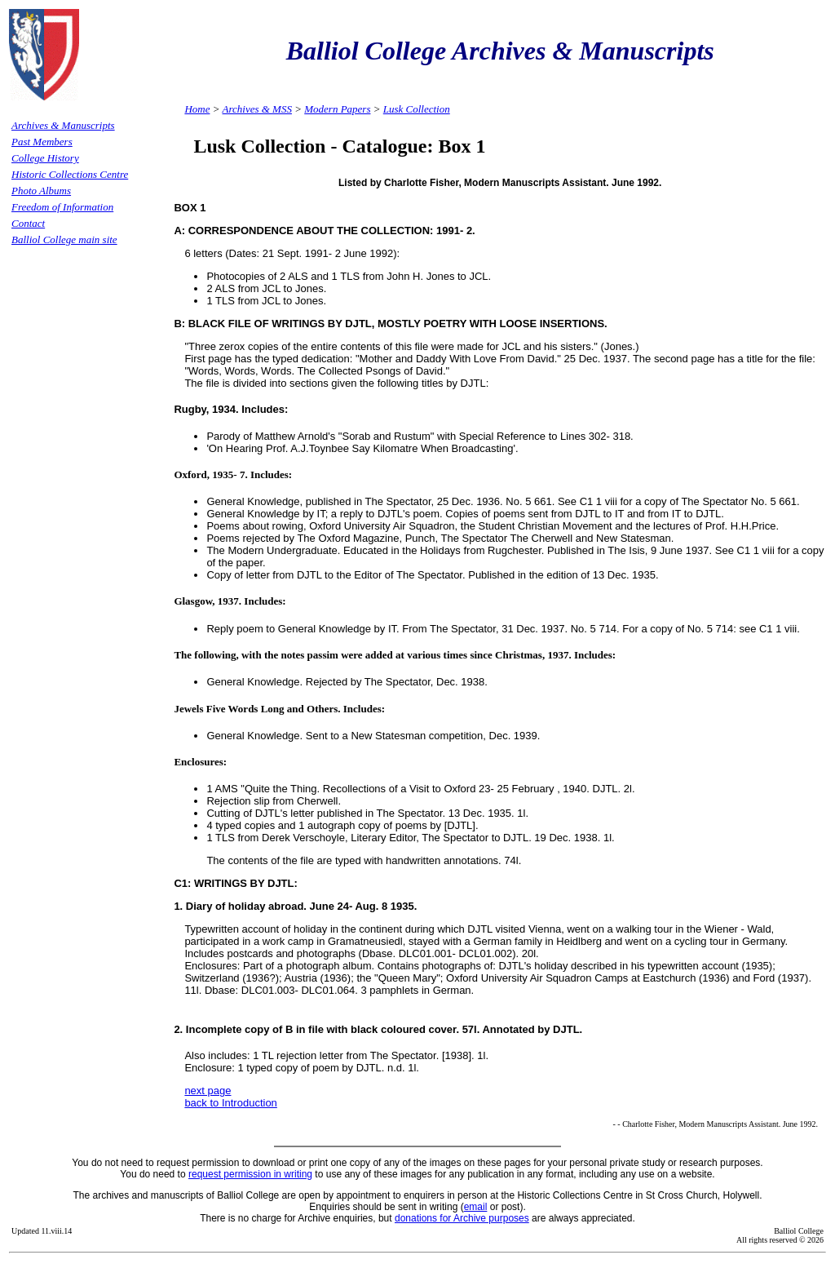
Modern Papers (337, 109)
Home (197, 109)
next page (207, 1090)
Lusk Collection (416, 109)
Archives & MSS (256, 109)
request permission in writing (250, 1174)
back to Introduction (230, 1103)
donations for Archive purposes (462, 1218)
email (476, 1207)
